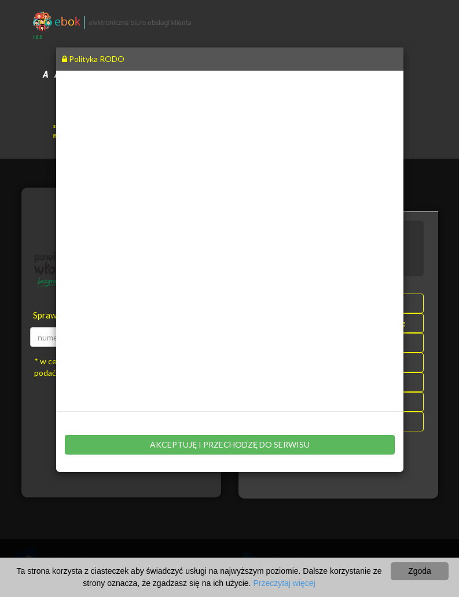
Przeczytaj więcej (284, 583)
